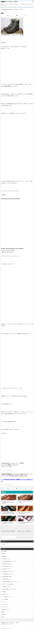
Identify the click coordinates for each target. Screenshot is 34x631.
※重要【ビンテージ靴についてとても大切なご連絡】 (25, 502)
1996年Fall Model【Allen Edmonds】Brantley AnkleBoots (24, 513)
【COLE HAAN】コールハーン (7, 566)
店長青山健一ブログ (5, 609)
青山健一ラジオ (5, 614)
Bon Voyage (4, 551)
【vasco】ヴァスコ (5, 594)
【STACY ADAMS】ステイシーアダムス (9, 589)
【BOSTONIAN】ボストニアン (7, 563)
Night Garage (4, 556)
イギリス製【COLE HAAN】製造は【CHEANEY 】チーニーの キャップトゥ (8, 523)
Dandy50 (3, 553)
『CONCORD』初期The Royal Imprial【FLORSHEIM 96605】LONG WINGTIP (8, 513)
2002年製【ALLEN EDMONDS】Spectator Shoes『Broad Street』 (25, 523)
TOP (8, 622)
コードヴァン (4, 601)
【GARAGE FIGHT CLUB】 (7, 576)
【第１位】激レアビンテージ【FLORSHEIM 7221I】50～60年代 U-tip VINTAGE (8, 502)
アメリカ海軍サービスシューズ (7, 596)
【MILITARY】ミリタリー (6, 586)
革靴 (2, 13)
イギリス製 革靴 (5, 599)
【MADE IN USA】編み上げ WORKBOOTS (8, 531)
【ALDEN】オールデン (6, 558)
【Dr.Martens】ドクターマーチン (8, 571)
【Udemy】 (4, 591)
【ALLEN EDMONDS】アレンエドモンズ (9, 561)
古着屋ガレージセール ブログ (9, 2)
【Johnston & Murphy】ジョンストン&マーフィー (10, 581)
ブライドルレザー (5, 604)
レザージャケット (5, 606)
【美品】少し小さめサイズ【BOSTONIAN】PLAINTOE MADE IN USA (25, 531)
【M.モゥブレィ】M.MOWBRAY (7, 584)
